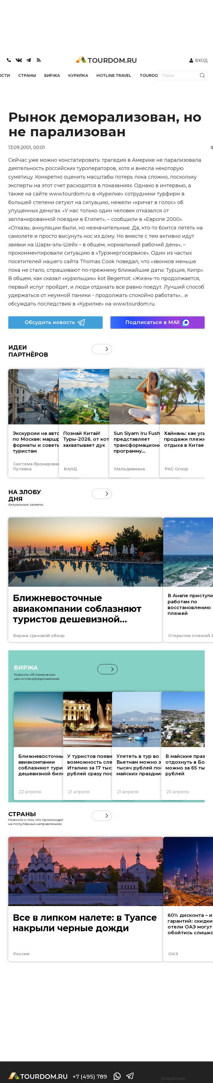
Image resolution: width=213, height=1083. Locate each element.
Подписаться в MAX (157, 323)
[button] (107, 349)
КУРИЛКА (78, 75)
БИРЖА (52, 75)
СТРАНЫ (27, 75)
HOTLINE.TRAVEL (114, 75)
